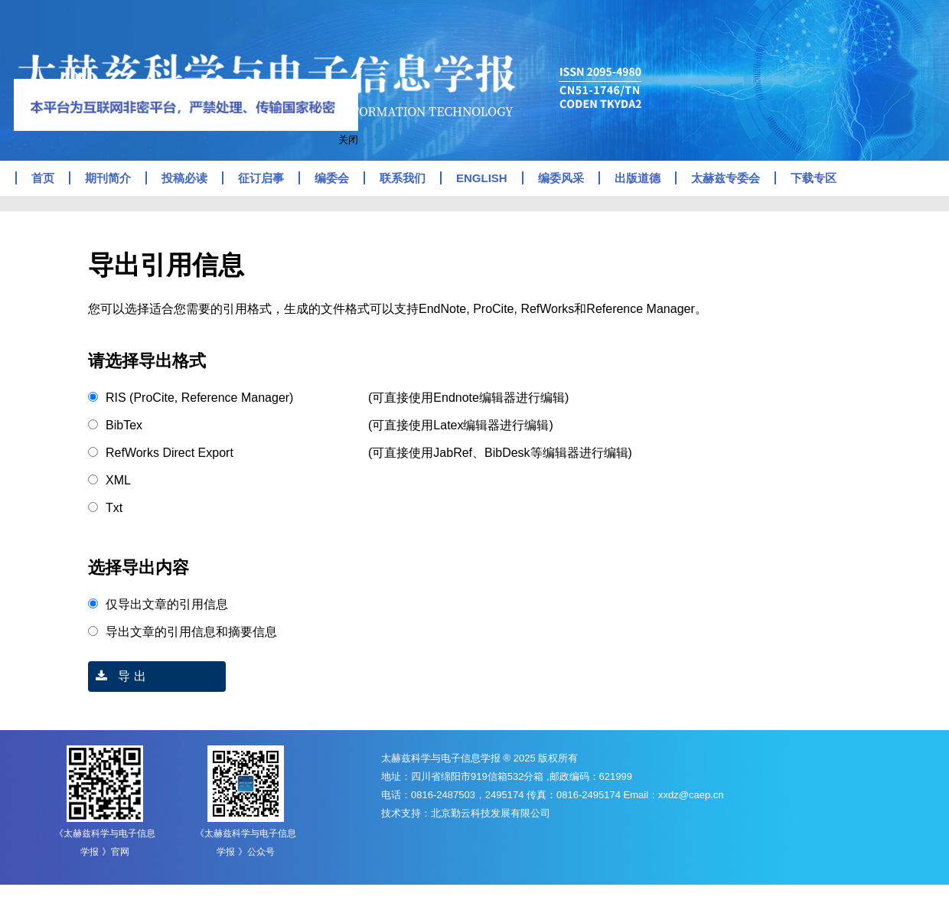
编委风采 (561, 177)
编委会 (332, 177)
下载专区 (813, 177)
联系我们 (403, 177)
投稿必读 (184, 177)
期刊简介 (108, 177)
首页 (42, 177)
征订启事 (261, 177)
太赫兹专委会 (725, 177)
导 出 (117, 676)
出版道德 (637, 177)
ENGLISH (481, 177)
